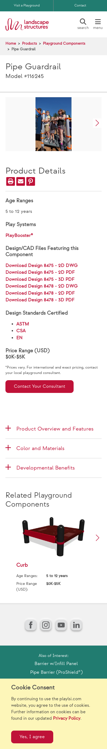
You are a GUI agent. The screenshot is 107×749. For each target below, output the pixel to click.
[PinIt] (30, 181)
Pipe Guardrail (23, 49)
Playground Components (64, 43)
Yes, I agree (32, 737)
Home (10, 43)
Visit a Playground (27, 6)
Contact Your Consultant (39, 386)
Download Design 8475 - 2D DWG (41, 265)
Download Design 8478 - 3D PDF (39, 300)
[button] (97, 123)
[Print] (10, 181)
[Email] (20, 181)
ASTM (22, 324)
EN (19, 338)
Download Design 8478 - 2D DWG (41, 286)
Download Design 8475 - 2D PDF (40, 272)
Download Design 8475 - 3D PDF (39, 279)
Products (29, 43)
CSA (21, 331)
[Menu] (98, 24)
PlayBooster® (19, 235)
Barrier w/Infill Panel (56, 663)
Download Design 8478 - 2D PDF (40, 293)
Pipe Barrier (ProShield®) (56, 672)
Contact (80, 6)
